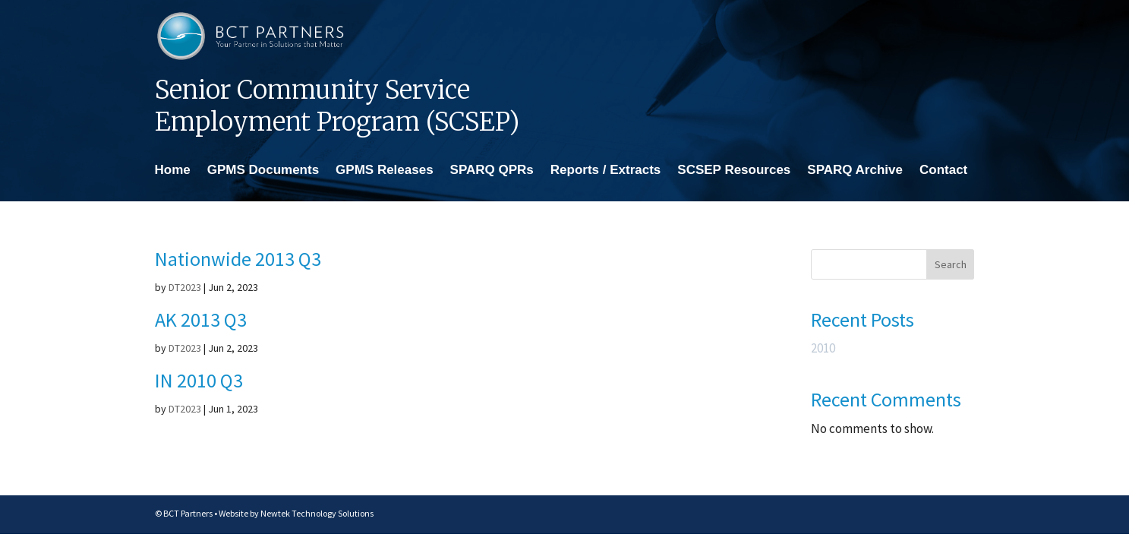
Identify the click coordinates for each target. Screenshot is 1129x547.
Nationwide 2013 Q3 (238, 258)
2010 (823, 348)
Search (951, 264)
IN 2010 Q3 (199, 380)
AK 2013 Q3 (201, 319)
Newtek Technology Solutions (317, 513)
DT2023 (185, 287)
